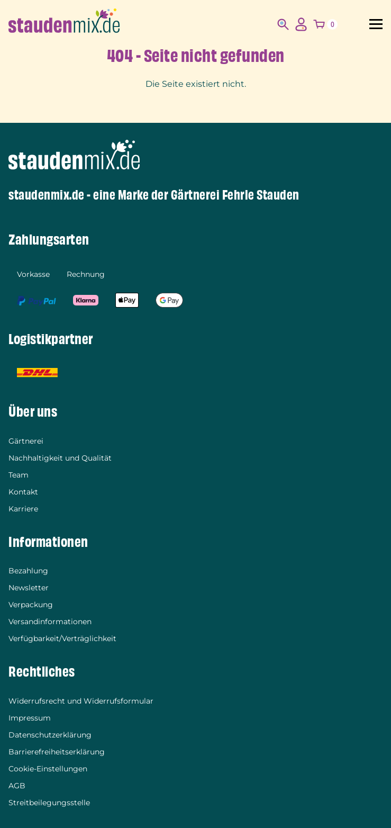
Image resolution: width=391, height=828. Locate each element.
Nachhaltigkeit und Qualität (60, 458)
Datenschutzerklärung (50, 735)
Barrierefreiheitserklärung (56, 752)
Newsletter (28, 587)
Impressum (29, 718)
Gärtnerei (25, 441)
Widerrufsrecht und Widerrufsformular (80, 701)
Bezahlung (28, 570)
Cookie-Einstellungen (47, 768)
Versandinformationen (50, 621)
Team (18, 475)
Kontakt (23, 492)
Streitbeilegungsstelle (49, 802)
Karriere (23, 509)
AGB (16, 785)
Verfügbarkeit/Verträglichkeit (62, 638)
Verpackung (30, 604)
